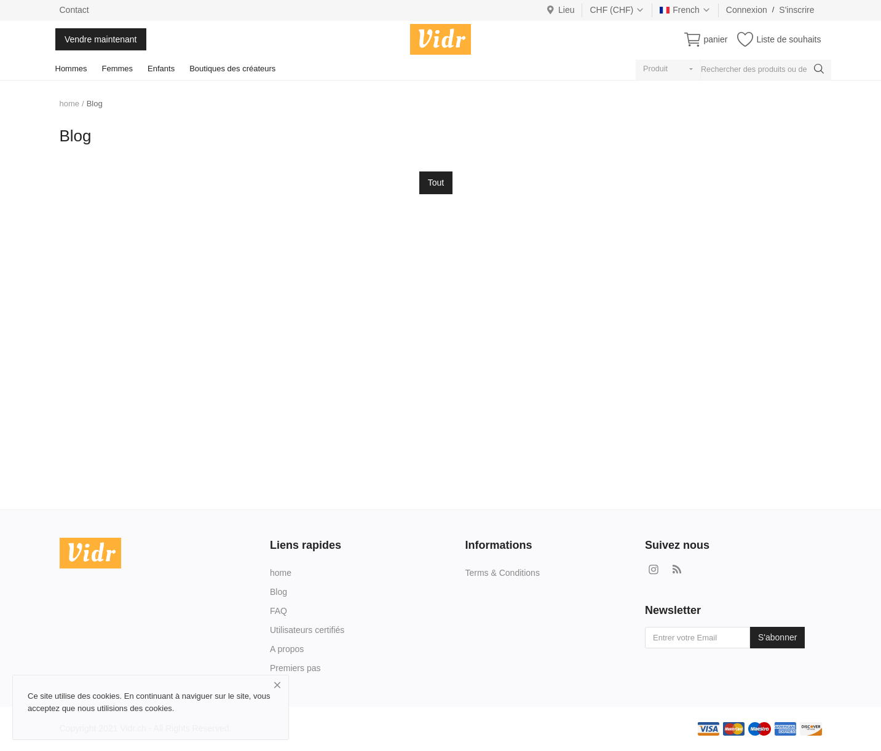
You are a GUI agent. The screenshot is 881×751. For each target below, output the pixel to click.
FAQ (278, 611)
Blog (278, 592)
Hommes (71, 68)
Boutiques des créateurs (232, 68)
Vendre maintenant (101, 39)
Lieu (560, 10)
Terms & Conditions (502, 573)
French (685, 10)
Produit (655, 69)
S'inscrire (796, 10)
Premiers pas (295, 668)
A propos (287, 649)
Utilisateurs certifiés (307, 630)
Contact (74, 10)
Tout (436, 182)
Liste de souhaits (788, 39)
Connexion (746, 10)
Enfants (161, 68)
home (70, 103)
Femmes (117, 68)
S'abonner (777, 637)
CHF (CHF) (617, 10)
